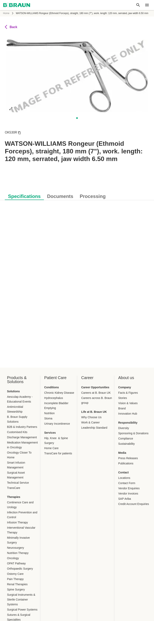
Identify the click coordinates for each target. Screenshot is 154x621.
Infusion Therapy (17, 522)
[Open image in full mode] (11, 108)
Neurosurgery (15, 547)
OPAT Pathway (16, 563)
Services (50, 432)
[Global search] (138, 5)
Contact (123, 472)
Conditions (51, 387)
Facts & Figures (128, 392)
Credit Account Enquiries (133, 504)
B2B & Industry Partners (22, 426)
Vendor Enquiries (129, 488)
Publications (126, 463)
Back (11, 26)
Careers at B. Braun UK (96, 392)
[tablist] (77, 194)
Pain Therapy (15, 579)
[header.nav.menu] (147, 5)
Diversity (123, 428)
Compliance (125, 438)
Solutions (13, 391)
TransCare (13, 487)
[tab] (24, 196)
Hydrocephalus (53, 398)
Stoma (48, 418)
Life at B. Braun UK (94, 411)
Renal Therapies (17, 584)
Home (6, 13)
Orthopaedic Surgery (20, 568)
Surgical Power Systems (22, 609)
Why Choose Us (91, 417)
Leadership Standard (94, 427)
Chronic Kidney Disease (59, 392)
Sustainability (126, 443)
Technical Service (18, 482)
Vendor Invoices (128, 493)
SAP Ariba (124, 498)
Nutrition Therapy (17, 553)
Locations (124, 477)
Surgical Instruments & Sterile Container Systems (21, 599)
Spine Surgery (16, 589)
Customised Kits (17, 432)
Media (122, 452)
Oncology (13, 558)
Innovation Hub (127, 413)
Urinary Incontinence (57, 423)
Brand (122, 408)
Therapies (13, 497)
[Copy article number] (19, 132)
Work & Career (90, 422)
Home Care (51, 448)
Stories (122, 398)
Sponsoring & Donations (133, 433)
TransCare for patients (58, 453)
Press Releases (128, 458)
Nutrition (49, 413)
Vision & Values (128, 403)
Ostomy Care (15, 573)
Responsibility (128, 422)
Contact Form (126, 483)
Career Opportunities (95, 387)
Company (124, 387)
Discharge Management (22, 437)
